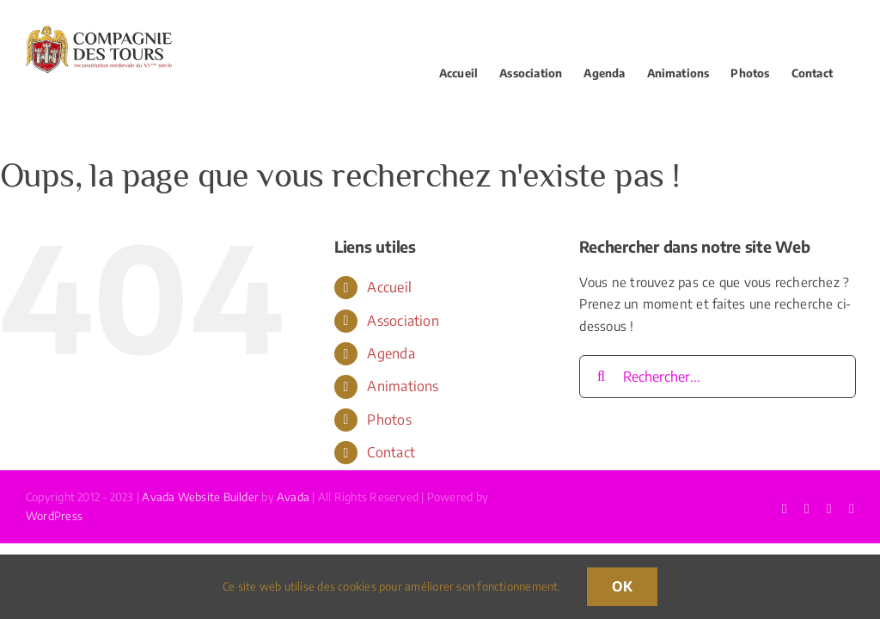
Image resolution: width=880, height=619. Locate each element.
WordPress (54, 516)
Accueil (389, 287)
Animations (402, 386)
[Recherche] (600, 376)
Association (402, 320)
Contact (391, 452)
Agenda (390, 353)
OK (622, 586)
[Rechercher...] (717, 376)
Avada (293, 497)
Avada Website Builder (200, 497)
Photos (389, 419)
